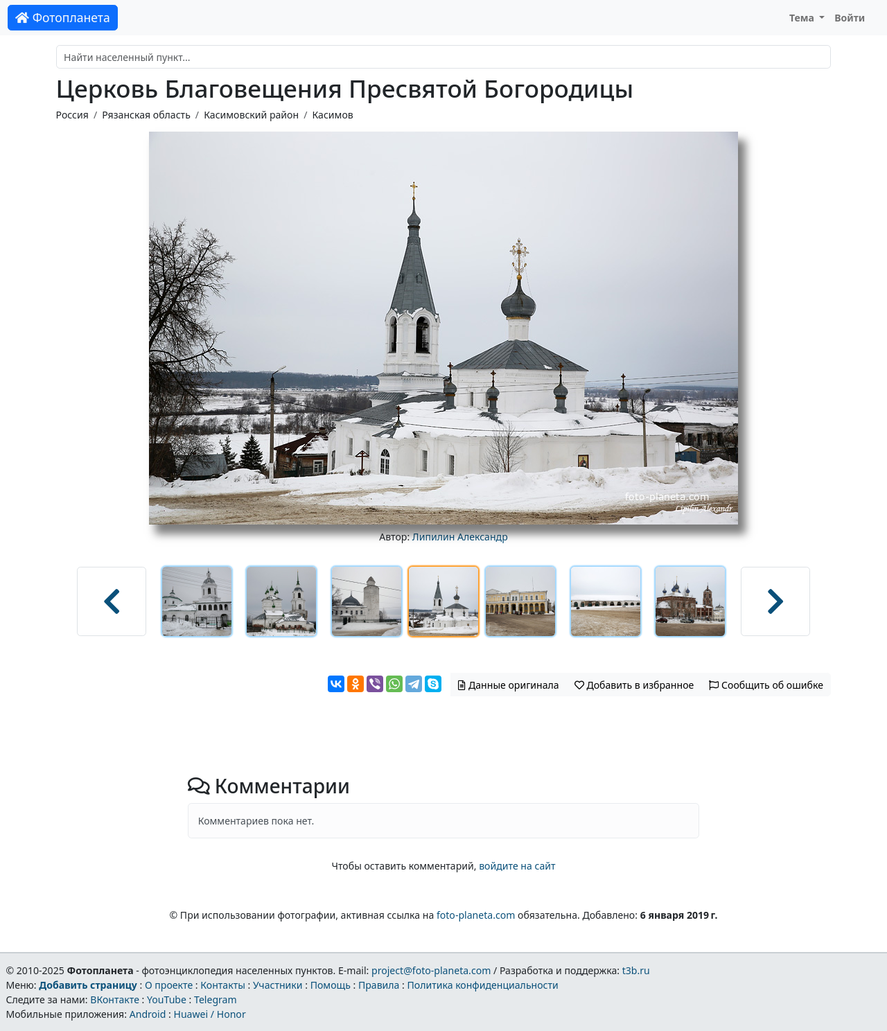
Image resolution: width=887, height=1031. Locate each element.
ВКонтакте (114, 999)
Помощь (330, 985)
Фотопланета (62, 17)
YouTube (166, 999)
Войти (849, 17)
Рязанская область (146, 114)
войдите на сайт (517, 865)
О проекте (169, 985)
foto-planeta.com (476, 915)
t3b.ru (636, 970)
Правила (378, 985)
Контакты (222, 985)
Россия (72, 114)
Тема (803, 17)
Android (148, 1014)
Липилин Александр (460, 536)
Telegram (215, 999)
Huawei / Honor (209, 1014)
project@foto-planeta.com (431, 970)
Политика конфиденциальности (483, 985)
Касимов (332, 114)
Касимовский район (251, 114)
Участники (278, 985)
